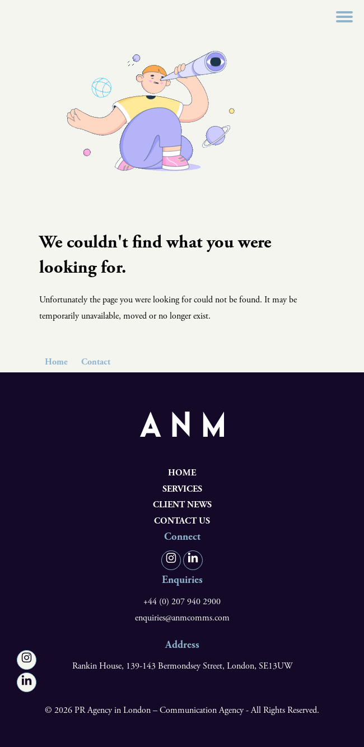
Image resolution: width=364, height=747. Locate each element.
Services (182, 489)
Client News (182, 505)
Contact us (182, 521)
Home (56, 362)
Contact (95, 362)
